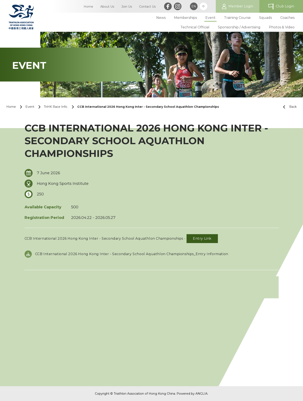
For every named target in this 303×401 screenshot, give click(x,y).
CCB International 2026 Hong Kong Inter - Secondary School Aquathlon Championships (148, 107)
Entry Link (202, 238)
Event (29, 107)
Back (288, 106)
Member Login (240, 6)
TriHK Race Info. (56, 107)
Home (11, 107)
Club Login (285, 6)
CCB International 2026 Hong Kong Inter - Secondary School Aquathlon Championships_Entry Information (131, 254)
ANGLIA (201, 393)
